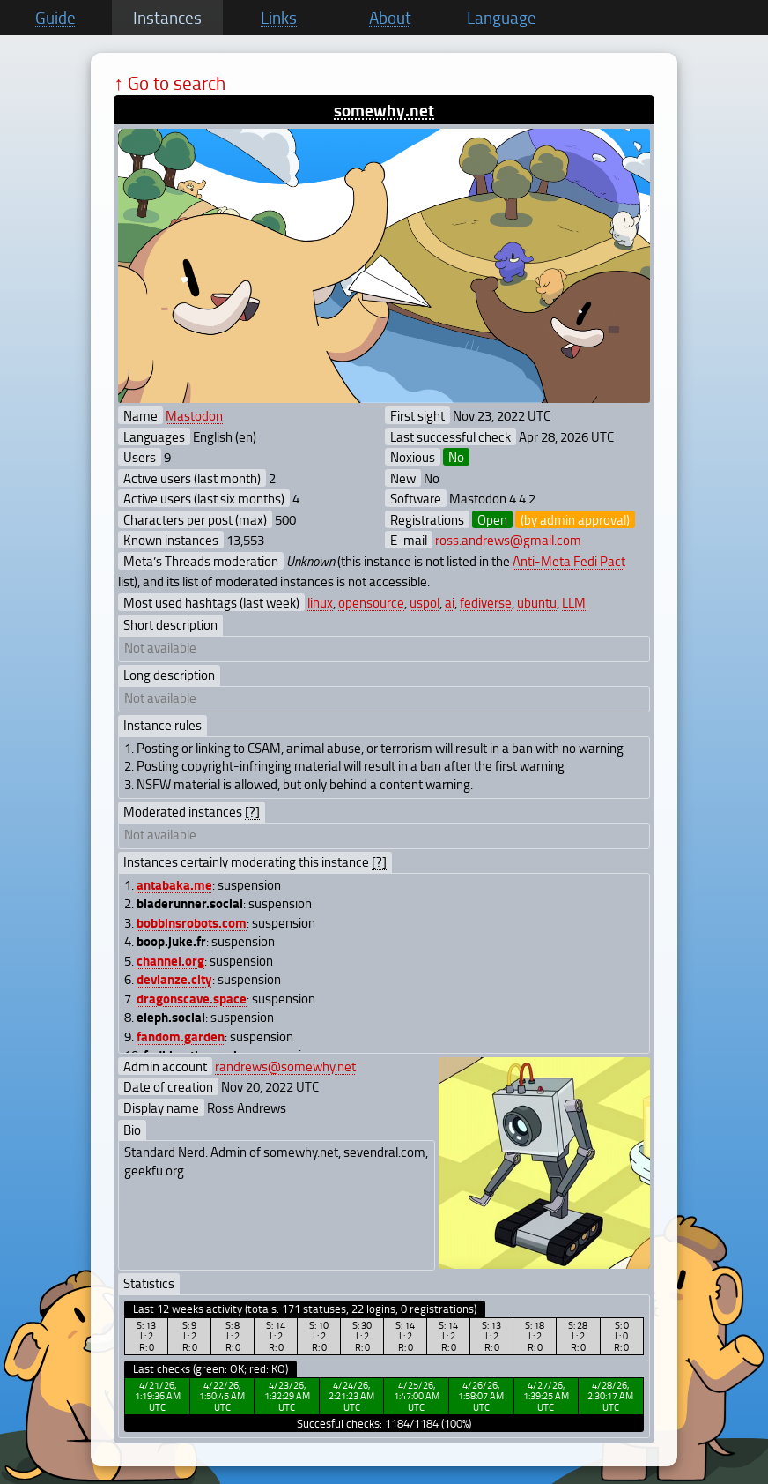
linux (320, 602)
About (390, 17)
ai (449, 602)
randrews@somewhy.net (285, 1066)
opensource (371, 602)
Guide (55, 17)
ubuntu (537, 602)
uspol (424, 602)
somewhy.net (384, 110)
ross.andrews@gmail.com (508, 539)
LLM (574, 602)
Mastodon (194, 415)
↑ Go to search (169, 82)
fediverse (486, 602)
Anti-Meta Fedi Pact (569, 561)
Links (279, 17)
